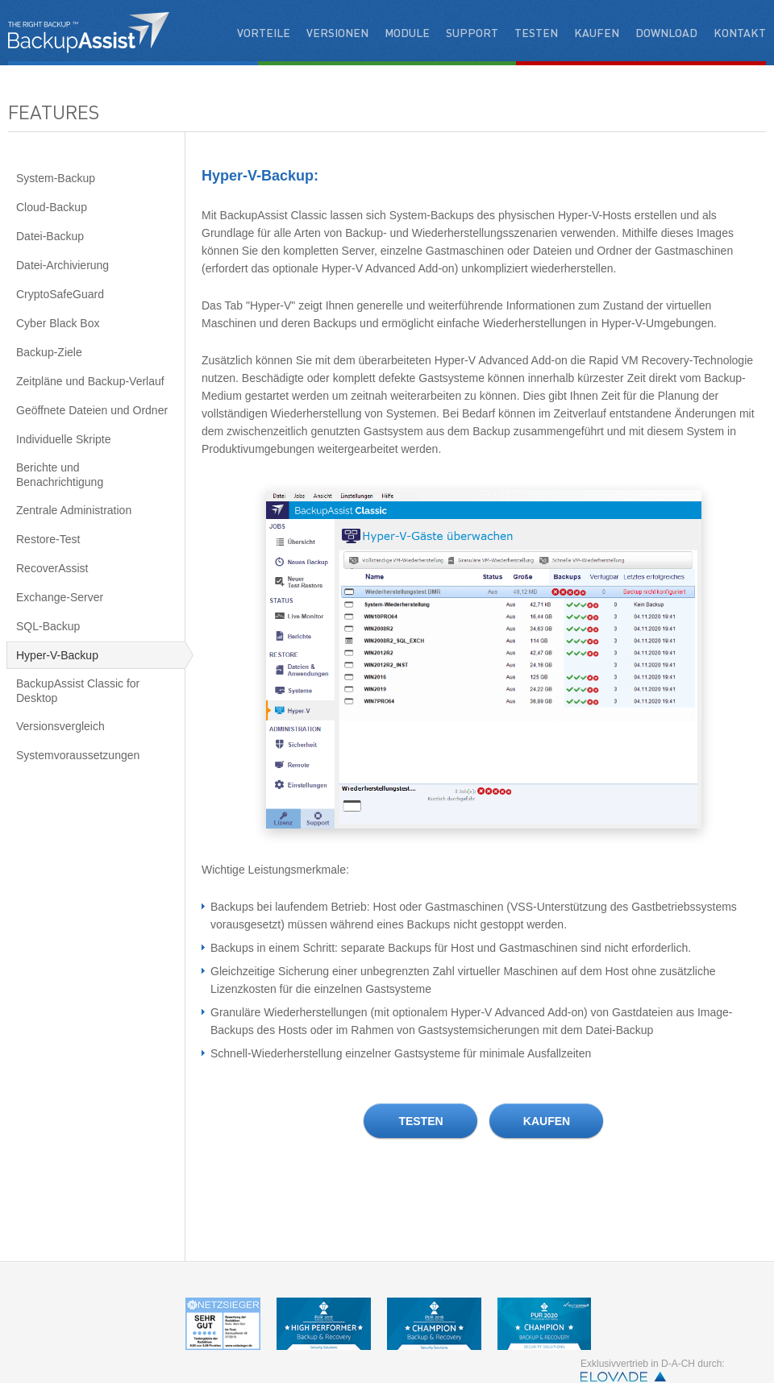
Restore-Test (48, 539)
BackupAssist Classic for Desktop (77, 690)
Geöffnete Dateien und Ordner (92, 410)
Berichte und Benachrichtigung (59, 474)
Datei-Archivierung (62, 265)
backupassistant (88, 32)
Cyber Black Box (57, 323)
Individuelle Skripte (63, 439)
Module (407, 32)
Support (472, 32)
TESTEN (420, 1121)
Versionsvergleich (60, 726)
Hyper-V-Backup (57, 655)
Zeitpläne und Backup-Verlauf (90, 381)
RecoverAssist (52, 568)
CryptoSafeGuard (60, 294)
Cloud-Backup (51, 207)
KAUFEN (546, 1121)
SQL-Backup (48, 626)
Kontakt (740, 32)
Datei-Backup (50, 236)
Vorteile (263, 32)
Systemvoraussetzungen (77, 755)
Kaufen (596, 32)
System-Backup (55, 178)
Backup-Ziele (49, 352)
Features (53, 111)
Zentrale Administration (73, 510)
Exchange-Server (59, 597)
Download (666, 32)
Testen (536, 32)
